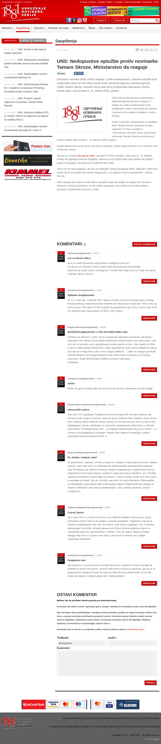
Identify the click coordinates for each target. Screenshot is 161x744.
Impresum (148, 2)
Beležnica (79, 28)
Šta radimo (105, 28)
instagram (79, 20)
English (17, 2)
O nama (84, 2)
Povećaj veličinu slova (137, 49)
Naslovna (67, 718)
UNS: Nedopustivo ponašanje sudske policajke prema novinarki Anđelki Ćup (26, 63)
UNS (23, 13)
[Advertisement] (81, 214)
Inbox (157, 739)
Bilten (111, 2)
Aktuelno (7, 28)
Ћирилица (7, 2)
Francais (28, 2)
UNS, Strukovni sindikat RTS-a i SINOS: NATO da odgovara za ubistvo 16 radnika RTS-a (26, 116)
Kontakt (119, 2)
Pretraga (157, 20)
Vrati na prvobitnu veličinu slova (142, 49)
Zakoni (93, 2)
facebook (68, 20)
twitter (74, 20)
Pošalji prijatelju (156, 49)
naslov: (112, 637)
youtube (84, 20)
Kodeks (102, 2)
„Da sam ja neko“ (86, 155)
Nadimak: (63, 637)
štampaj (151, 49)
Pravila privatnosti (133, 726)
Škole (91, 28)
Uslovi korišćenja (133, 2)
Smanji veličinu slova (146, 49)
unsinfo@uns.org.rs (135, 629)
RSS (156, 2)
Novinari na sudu (58, 28)
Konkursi (121, 28)
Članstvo (39, 28)
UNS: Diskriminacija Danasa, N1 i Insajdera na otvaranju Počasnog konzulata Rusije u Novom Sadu (26, 88)
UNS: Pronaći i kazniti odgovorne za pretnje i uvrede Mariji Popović (23, 102)
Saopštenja (23, 28)
